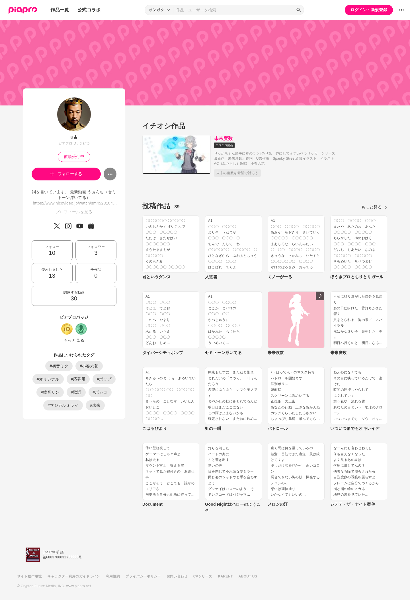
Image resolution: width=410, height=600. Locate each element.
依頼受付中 (74, 156)
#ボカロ (100, 392)
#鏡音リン (50, 392)
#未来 (95, 405)
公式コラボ (89, 9)
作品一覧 (59, 9)
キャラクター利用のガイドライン (73, 576)
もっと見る (74, 340)
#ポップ (104, 379)
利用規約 (113, 576)
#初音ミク (59, 366)
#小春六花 (89, 366)
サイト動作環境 (29, 576)
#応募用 (78, 379)
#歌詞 (76, 392)
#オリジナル (48, 379)
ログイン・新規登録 (368, 9)
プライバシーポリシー (143, 576)
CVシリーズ (202, 576)
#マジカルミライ (63, 405)
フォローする (66, 174)
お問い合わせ (177, 576)
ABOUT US (248, 576)
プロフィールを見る (74, 212)
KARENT (225, 576)
